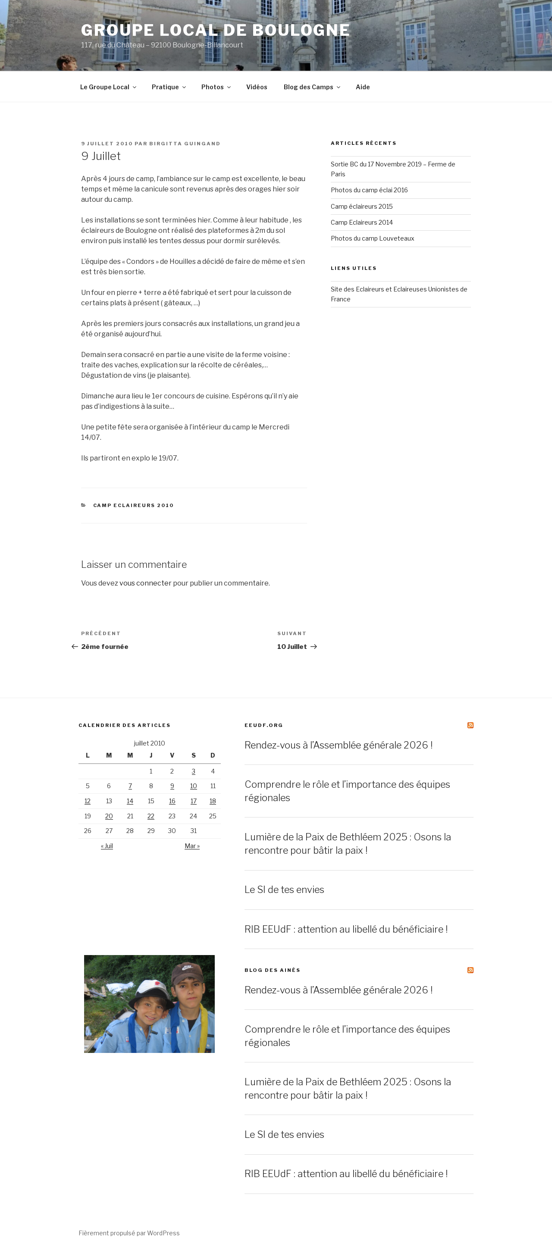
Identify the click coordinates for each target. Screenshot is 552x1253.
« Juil (107, 845)
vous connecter (145, 583)
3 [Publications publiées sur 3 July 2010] (193, 771)
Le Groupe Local (109, 87)
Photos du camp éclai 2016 (369, 190)
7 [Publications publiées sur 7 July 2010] (130, 785)
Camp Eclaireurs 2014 (362, 222)
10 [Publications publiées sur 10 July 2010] (193, 785)
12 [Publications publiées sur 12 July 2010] (88, 801)
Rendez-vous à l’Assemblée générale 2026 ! (339, 745)
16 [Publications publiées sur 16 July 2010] (172, 801)
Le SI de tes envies (284, 889)
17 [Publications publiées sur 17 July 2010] (194, 801)
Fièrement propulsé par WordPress (129, 1233)
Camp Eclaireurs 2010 (133, 505)
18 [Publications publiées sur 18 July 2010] (213, 801)
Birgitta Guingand (185, 144)
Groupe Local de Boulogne (216, 30)
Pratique (169, 87)
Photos (216, 87)
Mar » (192, 845)
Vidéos (256, 87)
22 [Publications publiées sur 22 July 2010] (150, 816)
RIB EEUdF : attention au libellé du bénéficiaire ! (346, 929)
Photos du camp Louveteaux (372, 238)
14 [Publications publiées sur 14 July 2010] (130, 801)
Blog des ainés (273, 970)
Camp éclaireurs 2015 (362, 206)
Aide (363, 87)
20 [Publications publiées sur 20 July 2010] (109, 816)
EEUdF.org (264, 725)
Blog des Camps (313, 87)
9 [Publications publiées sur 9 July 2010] (172, 785)
